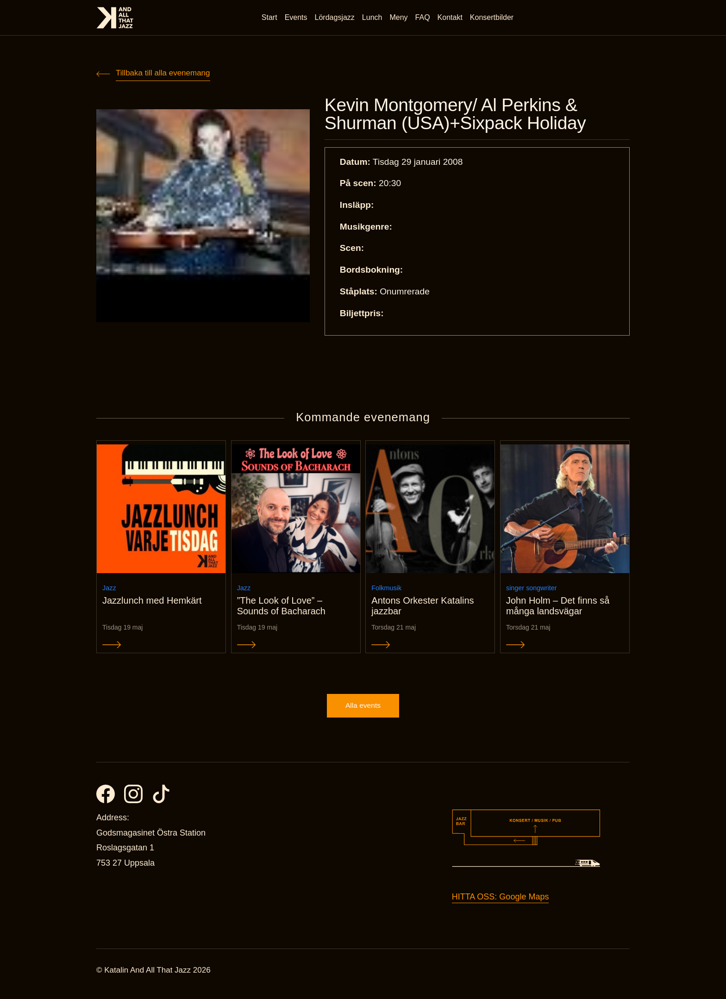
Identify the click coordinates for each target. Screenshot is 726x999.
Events (297, 18)
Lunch (373, 18)
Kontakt (450, 18)
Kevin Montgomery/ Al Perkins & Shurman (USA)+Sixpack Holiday (464, 115)
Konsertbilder (492, 18)
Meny (400, 18)
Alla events (363, 713)
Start (270, 18)
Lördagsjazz (336, 18)
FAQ (423, 18)
